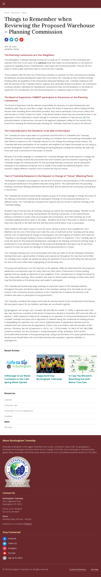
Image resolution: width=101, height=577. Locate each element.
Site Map (8, 427)
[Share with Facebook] (6, 40)
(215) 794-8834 (15, 509)
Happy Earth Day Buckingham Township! (49, 377)
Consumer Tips (10, 405)
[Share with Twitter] (11, 40)
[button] (4, 4)
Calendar (8, 400)
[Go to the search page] (96, 3)
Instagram (12, 548)
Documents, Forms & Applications (18, 411)
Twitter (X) (12, 543)
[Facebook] (5, 539)
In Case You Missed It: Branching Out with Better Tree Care (80, 379)
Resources (15, 13)
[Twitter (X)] (5, 544)
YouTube (12, 553)
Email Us (28, 524)
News (24, 13)
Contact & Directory (77, 569)
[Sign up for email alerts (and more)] (5, 558)
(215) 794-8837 (12, 511)
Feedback (8, 416)
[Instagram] (5, 548)
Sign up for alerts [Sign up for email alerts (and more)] (15, 558)
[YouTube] (5, 553)
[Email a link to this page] (16, 40)
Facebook (12, 538)
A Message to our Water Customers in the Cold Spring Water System (17, 379)
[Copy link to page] (21, 40)
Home (6, 13)
